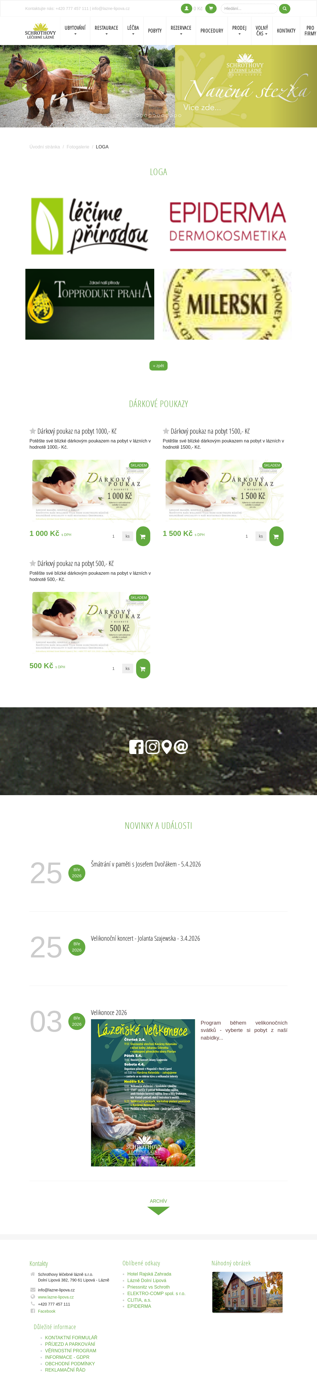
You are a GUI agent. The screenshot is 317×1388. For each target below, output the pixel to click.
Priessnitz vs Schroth (148, 1287)
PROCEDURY (211, 30)
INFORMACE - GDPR (67, 1357)
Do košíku (143, 537)
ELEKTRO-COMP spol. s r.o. (156, 1293)
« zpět (158, 365)
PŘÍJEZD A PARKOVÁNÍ (70, 1344)
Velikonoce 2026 (109, 1012)
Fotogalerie (78, 146)
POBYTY (155, 30)
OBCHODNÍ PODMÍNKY (70, 1363)
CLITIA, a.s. (139, 1300)
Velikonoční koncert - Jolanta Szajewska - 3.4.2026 (145, 938)
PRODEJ (239, 30)
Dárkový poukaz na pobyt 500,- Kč (75, 563)
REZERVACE (181, 30)
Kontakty (286, 30)
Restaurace (106, 30)
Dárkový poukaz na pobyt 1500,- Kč (210, 431)
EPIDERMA (139, 1306)
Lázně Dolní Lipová (146, 1280)
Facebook (46, 1311)
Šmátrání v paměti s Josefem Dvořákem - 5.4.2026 (146, 864)
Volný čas (262, 31)
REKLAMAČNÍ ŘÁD (65, 1370)
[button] (24, 86)
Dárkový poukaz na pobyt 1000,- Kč (77, 431)
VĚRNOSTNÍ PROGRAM (70, 1350)
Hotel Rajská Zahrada (149, 1274)
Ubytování (75, 30)
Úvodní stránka (44, 146)
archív (158, 1201)
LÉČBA (133, 30)
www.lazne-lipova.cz (56, 1297)
